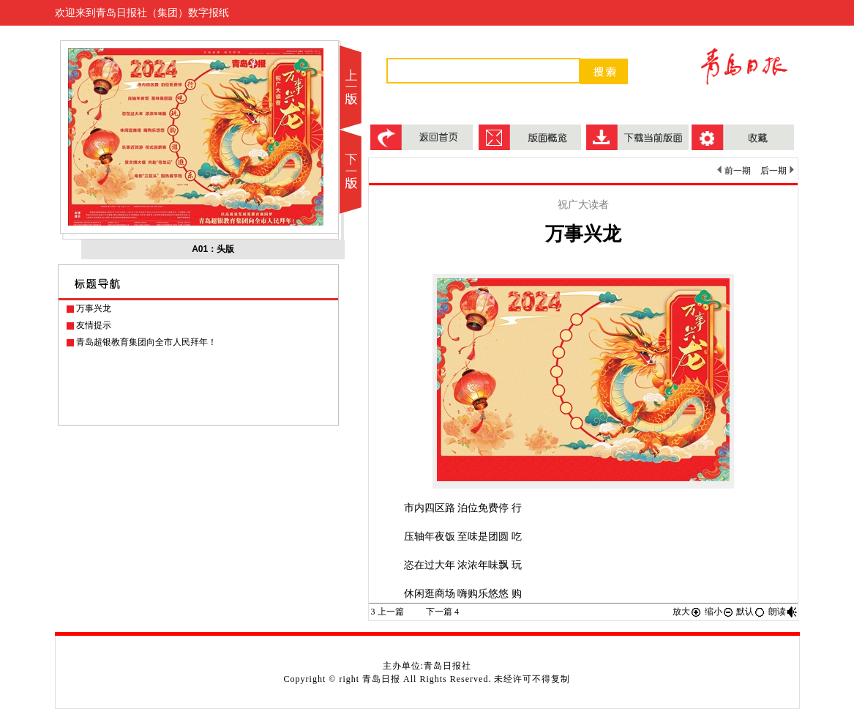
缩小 (719, 611)
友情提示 (93, 325)
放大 (687, 611)
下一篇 (442, 611)
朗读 (783, 611)
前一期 (733, 171)
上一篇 (387, 611)
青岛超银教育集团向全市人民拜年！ (146, 342)
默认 (750, 611)
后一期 (776, 171)
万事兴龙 (93, 308)
